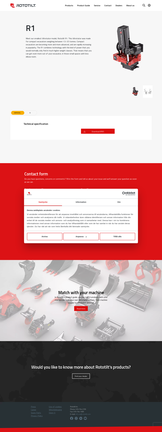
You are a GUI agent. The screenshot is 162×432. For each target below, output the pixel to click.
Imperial (17, 113)
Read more (81, 308)
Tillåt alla (117, 236)
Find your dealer (81, 376)
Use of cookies (55, 406)
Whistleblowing (55, 409)
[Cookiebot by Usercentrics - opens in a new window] (124, 194)
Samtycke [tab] (43, 202)
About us (130, 5)
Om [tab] (118, 202)
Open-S (52, 412)
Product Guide (83, 5)
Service (97, 5)
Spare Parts (36, 412)
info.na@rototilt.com (83, 414)
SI (30, 113)
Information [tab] (81, 202)
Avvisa (45, 236)
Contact (108, 5)
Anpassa (81, 236)
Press (33, 406)
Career (33, 409)
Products (69, 5)
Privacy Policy (37, 415)
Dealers (119, 5)
